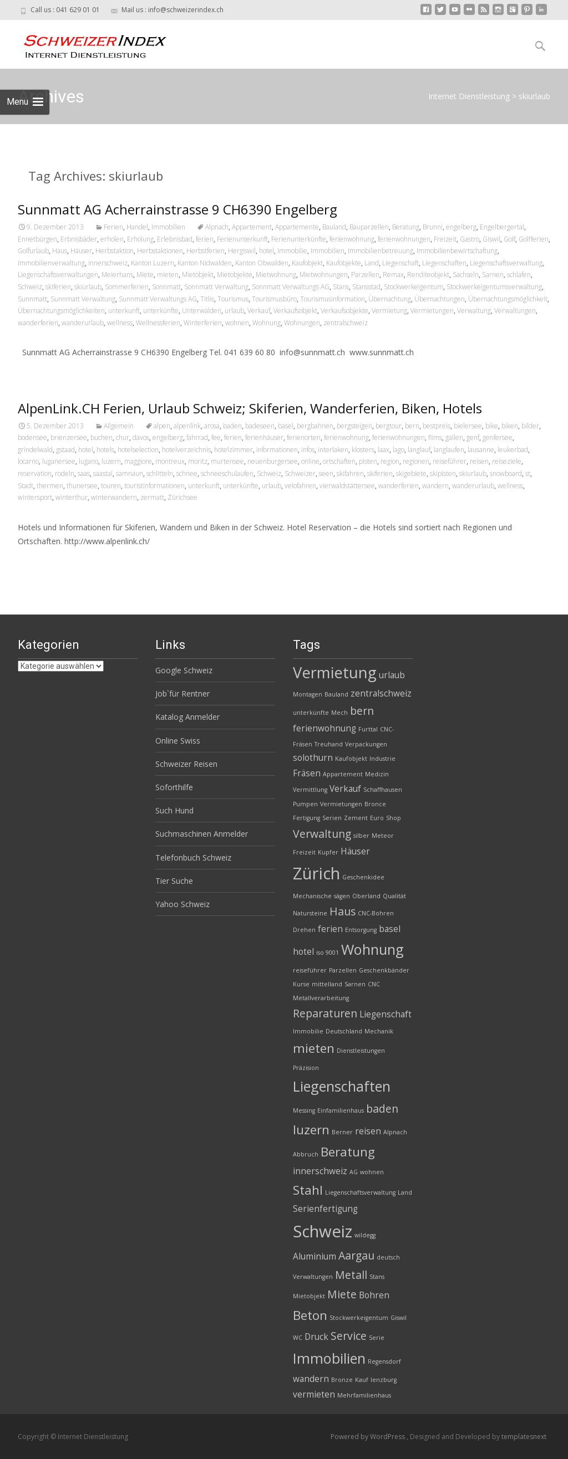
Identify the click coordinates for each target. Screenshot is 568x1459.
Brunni (433, 227)
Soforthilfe (174, 787)
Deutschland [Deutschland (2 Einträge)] (344, 1031)
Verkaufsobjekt (295, 310)
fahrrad (197, 437)
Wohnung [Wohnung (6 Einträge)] (372, 949)
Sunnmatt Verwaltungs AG (158, 299)
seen (326, 473)
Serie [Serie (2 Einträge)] (376, 1338)
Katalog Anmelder (187, 716)
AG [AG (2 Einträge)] (353, 1172)
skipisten (443, 473)
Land (371, 263)
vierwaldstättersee (347, 485)
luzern (111, 461)
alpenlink (187, 426)
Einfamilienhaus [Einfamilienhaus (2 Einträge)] (340, 1110)
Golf (509, 239)
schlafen (519, 274)
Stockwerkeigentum (413, 286)
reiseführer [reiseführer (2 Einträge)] (310, 970)
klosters (363, 449)
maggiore (138, 461)
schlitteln (159, 473)
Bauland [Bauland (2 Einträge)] (336, 694)
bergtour (389, 426)
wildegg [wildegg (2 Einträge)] (365, 1235)
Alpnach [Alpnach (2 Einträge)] (395, 1132)
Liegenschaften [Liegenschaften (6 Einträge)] (341, 1086)
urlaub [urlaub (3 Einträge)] (392, 675)
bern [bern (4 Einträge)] (362, 710)
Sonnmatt (166, 286)
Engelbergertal (502, 227)
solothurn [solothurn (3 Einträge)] (313, 758)
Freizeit (445, 239)
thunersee (82, 485)
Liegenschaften (444, 263)
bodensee (32, 437)
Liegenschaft (400, 263)
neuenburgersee (272, 461)
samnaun (129, 473)
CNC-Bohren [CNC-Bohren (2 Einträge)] (376, 913)
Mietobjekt (198, 274)
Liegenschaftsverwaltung (506, 263)
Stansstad (366, 286)
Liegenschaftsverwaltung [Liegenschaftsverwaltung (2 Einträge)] (360, 1192)
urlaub (234, 310)
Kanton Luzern (152, 263)
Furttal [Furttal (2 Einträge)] (368, 729)
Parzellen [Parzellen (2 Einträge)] (343, 970)
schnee (186, 473)
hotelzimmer (233, 449)
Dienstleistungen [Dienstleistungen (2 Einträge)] (361, 1050)
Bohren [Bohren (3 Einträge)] (374, 1295)
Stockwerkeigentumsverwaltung (494, 286)
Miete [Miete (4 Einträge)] (342, 1294)
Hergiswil (242, 250)
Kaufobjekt (307, 263)
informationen (277, 449)
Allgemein (119, 426)
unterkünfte (161, 310)
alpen (162, 426)
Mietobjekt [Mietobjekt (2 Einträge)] (309, 1296)
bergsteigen (354, 426)
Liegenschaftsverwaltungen (58, 274)
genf (472, 437)
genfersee (498, 437)
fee (216, 437)
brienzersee (68, 437)
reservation (35, 473)
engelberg (461, 227)
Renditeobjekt (428, 274)
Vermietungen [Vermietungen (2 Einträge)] (341, 804)
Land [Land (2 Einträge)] (405, 1192)
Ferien (113, 227)
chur (122, 437)
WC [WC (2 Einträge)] (297, 1338)
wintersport (35, 497)
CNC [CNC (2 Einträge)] (374, 984)
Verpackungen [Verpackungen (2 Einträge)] (366, 744)
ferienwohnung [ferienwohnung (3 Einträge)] (324, 728)
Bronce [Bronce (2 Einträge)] (375, 804)
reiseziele (506, 461)
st (527, 473)
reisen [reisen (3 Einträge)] (368, 1131)
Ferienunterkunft (242, 239)
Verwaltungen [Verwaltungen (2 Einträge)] (313, 1277)
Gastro (469, 239)
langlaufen (449, 449)
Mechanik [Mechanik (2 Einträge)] (378, 1031)
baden (232, 426)
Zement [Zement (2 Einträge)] (356, 818)
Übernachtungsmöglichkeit (507, 299)
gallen (454, 437)
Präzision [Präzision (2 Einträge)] (306, 1068)
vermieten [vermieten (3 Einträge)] (314, 1394)
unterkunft (124, 310)
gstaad (65, 449)
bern (412, 426)
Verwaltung (474, 310)
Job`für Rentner (182, 693)
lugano (88, 461)
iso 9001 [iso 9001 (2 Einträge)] (327, 952)
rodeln (64, 473)
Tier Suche (174, 881)
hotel (266, 250)
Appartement (252, 227)
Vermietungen (432, 310)
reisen (479, 461)
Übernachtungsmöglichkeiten (61, 310)
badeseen (260, 426)
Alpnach (217, 227)
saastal (103, 473)
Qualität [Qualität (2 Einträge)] (394, 896)
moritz (197, 461)
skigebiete (411, 473)
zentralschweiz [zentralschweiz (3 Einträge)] (381, 693)
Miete (145, 274)
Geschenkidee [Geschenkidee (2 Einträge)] (363, 877)
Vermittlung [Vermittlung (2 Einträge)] (310, 790)
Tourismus (232, 299)
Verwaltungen (515, 310)
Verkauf (258, 310)
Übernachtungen (439, 299)
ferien (205, 239)
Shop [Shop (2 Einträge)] (393, 818)
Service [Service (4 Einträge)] (349, 1335)
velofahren (300, 485)
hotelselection (138, 449)
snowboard (506, 473)
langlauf (419, 449)
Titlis (207, 299)
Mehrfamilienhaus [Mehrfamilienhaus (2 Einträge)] (364, 1395)
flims (435, 437)
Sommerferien (127, 286)
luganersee (58, 461)
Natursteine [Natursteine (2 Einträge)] (310, 913)
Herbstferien (205, 250)
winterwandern (114, 497)
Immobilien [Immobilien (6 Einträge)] (329, 1358)
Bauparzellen (369, 227)
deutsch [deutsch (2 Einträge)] (388, 1257)
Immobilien (168, 227)
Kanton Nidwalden (205, 263)
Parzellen (365, 274)
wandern (435, 485)
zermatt (152, 497)
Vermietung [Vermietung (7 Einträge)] (335, 672)
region (390, 461)
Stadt (25, 485)
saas (84, 473)
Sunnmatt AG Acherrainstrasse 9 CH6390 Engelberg (177, 209)
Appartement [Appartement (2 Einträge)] (343, 774)
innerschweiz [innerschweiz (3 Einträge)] (320, 1171)
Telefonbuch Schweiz (193, 857)
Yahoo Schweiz (182, 904)
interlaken (333, 449)
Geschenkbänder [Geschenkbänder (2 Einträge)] (384, 970)
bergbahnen (315, 426)
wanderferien (38, 322)
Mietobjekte (234, 274)
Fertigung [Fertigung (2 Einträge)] (306, 818)
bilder (530, 426)
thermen (50, 485)
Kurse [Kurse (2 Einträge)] (301, 984)
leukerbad (513, 449)
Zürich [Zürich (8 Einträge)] (316, 873)
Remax (393, 274)
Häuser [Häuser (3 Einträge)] (355, 851)
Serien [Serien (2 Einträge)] (332, 818)
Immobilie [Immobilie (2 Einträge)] (308, 1031)
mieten (168, 274)
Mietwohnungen (324, 274)
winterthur (71, 497)
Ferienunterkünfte (298, 239)
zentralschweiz (345, 322)
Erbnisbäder (78, 239)
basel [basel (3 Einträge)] (389, 929)
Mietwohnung (276, 274)
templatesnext (523, 1436)
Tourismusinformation (332, 299)
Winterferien (203, 322)
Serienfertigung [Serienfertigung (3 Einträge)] (325, 1209)
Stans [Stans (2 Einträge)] (376, 1277)
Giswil (491, 239)
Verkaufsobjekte (344, 310)
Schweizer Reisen (186, 764)
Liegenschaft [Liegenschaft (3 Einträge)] (385, 1014)
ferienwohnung (351, 239)
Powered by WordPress (369, 1436)
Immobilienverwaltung (51, 263)
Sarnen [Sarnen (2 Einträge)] (355, 984)
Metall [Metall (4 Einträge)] (351, 1274)
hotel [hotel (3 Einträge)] (303, 952)
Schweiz (30, 286)
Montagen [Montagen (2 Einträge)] (307, 694)
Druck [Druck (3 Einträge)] (316, 1337)
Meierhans (117, 274)
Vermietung (389, 310)
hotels (105, 449)
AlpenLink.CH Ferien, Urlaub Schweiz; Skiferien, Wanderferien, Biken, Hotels (250, 408)
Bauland (334, 227)
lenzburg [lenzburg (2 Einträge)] (384, 1380)
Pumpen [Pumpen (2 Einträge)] (305, 804)
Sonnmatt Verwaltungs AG (290, 286)
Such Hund (174, 810)
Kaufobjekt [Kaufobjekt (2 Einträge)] (351, 758)
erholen (112, 239)
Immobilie (292, 250)
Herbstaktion (114, 250)
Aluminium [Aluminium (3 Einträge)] (314, 1256)
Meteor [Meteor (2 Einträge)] (383, 835)
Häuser (81, 250)
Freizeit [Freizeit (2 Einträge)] (304, 852)
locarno (28, 461)
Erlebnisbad (174, 239)
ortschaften (339, 461)
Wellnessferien (158, 322)
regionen (416, 461)
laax (383, 449)
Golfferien (534, 239)
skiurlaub (88, 286)
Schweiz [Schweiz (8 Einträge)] (322, 1231)
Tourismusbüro (274, 299)
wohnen (237, 322)
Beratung (405, 227)
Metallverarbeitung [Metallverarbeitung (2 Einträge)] (321, 998)
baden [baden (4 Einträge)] (382, 1108)
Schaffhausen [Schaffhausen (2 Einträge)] (382, 790)
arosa (212, 426)
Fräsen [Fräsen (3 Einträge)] (307, 773)
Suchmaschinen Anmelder (201, 833)
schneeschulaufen (227, 473)
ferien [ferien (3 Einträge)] (330, 929)
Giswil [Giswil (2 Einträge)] (398, 1318)
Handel (137, 227)
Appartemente (297, 227)
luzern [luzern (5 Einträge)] (311, 1129)
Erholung (140, 239)
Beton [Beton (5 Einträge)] (310, 1315)
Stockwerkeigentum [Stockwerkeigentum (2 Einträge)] (358, 1318)
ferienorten (304, 437)
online (310, 461)
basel (285, 426)
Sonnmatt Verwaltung (216, 286)
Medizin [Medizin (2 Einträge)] (377, 774)
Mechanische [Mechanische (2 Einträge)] (312, 896)
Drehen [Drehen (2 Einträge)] (304, 930)
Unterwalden (201, 310)
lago (398, 449)
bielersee (468, 426)
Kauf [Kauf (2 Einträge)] (361, 1380)
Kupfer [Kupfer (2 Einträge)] (328, 852)
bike (491, 426)
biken (509, 426)
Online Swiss (177, 740)
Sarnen (493, 274)
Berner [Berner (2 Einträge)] (342, 1132)
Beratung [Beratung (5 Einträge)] (348, 1151)
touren (111, 485)
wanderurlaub (83, 322)
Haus (59, 250)
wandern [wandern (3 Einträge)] (311, 1379)
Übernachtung (389, 299)
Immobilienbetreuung (380, 250)
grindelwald (35, 449)
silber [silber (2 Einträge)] (361, 835)
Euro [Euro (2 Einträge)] (377, 818)
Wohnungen (302, 322)
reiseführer (449, 461)
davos (141, 437)
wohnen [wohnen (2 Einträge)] (372, 1172)
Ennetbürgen (37, 239)
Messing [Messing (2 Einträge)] (304, 1110)
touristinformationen (154, 485)
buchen (101, 437)
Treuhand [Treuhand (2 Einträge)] (329, 744)
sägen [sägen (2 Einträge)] (342, 896)
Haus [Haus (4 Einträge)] (342, 911)
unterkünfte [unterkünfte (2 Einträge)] (311, 712)
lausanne (481, 449)
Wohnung (266, 322)
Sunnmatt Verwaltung (82, 299)
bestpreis (436, 426)
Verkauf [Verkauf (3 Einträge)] (345, 789)
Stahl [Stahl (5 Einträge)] (308, 1190)
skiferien (58, 286)
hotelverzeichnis (186, 449)
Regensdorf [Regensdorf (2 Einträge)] (384, 1361)
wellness (120, 322)
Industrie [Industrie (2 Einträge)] (382, 758)
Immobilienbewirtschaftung (457, 250)
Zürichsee (182, 497)
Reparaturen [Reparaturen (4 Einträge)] (325, 1013)
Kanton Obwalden (261, 263)
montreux (170, 461)
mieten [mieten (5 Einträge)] (313, 1048)
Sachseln (466, 274)
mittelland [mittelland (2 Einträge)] (327, 984)
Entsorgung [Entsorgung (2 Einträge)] (361, 930)
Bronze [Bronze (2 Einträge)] (342, 1380)
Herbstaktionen (160, 250)
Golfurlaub (33, 250)
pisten (368, 461)
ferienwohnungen (404, 239)
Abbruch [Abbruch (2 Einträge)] (305, 1154)
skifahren (350, 473)
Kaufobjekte (343, 263)
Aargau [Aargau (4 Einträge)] (356, 1255)
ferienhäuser (264, 437)
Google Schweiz (183, 670)
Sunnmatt (32, 299)
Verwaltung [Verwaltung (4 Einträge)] (322, 833)
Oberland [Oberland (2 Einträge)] (366, 896)
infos (308, 449)
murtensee (227, 461)
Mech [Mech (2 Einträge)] (339, 712)
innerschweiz (108, 263)
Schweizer (300, 473)
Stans (341, 286)
